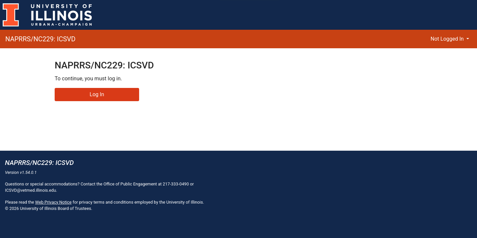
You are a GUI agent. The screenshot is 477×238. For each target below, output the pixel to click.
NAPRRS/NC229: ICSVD (40, 39)
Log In (97, 94)
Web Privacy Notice (53, 202)
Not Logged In (448, 39)
